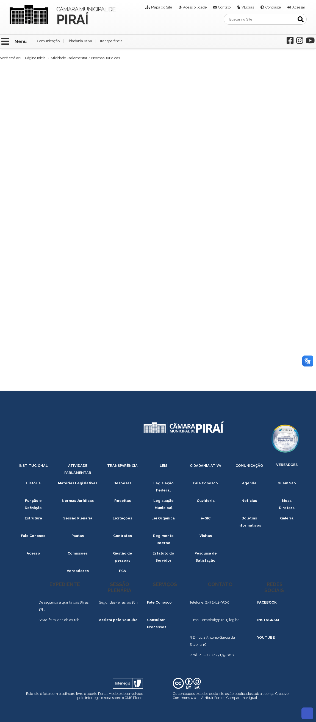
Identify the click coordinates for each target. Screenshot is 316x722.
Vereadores (78, 571)
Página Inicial (36, 58)
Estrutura (33, 518)
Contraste (273, 7)
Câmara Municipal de (86, 15)
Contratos (122, 536)
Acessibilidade (195, 7)
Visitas (205, 536)
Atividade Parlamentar (69, 58)
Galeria (286, 518)
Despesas (122, 483)
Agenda (249, 483)
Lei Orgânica (163, 518)
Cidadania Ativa (79, 41)
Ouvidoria (206, 501)
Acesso (33, 553)
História (33, 483)
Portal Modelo (109, 694)
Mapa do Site (161, 7)
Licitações (122, 518)
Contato (224, 7)
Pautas (77, 536)
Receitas (122, 501)
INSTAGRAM (268, 620)
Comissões (78, 553)
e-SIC (205, 518)
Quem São (287, 483)
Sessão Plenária (77, 518)
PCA (122, 571)
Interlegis (92, 698)
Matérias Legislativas (77, 483)
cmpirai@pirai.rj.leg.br (220, 620)
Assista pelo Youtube (118, 620)
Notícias (249, 501)
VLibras (248, 7)
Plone (137, 698)
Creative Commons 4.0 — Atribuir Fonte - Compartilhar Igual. (231, 696)
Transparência (111, 41)
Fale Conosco (205, 483)
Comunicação (48, 41)
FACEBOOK (267, 602)
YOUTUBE (266, 637)
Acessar (298, 7)
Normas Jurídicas (78, 501)
